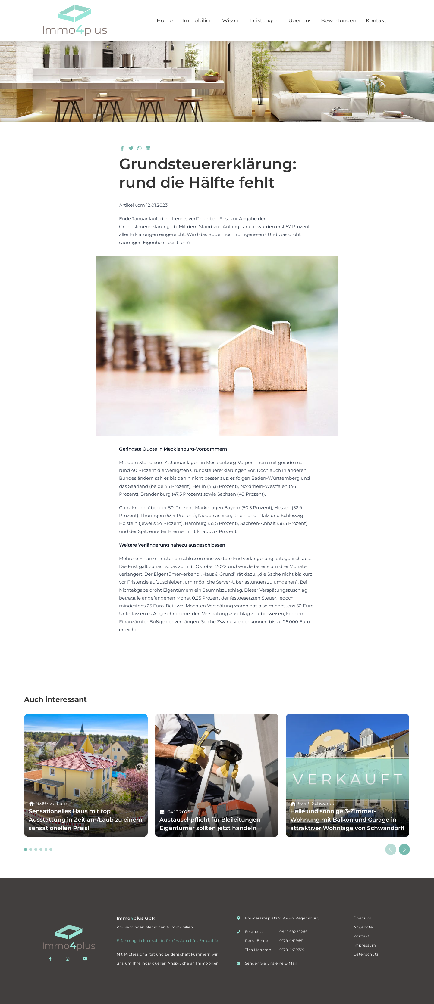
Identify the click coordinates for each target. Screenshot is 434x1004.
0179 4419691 (291, 940)
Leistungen (264, 20)
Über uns (299, 20)
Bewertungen (338, 20)
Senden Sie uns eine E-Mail (271, 963)
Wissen (231, 20)
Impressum (365, 945)
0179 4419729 (291, 949)
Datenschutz (366, 954)
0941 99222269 (293, 931)
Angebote (363, 927)
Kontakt (376, 20)
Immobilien (197, 20)
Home (165, 20)
